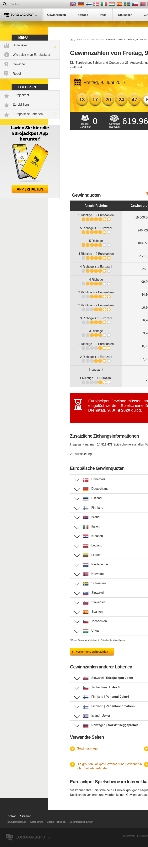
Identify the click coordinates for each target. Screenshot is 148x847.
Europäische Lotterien (28, 114)
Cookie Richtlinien (56, 822)
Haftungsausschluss (16, 822)
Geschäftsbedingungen (81, 822)
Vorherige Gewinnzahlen (92, 651)
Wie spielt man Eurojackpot (31, 54)
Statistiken (20, 45)
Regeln (18, 73)
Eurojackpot (21, 95)
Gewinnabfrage (87, 748)
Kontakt (11, 816)
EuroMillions (21, 104)
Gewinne (19, 64)
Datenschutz (36, 822)
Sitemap (25, 816)
